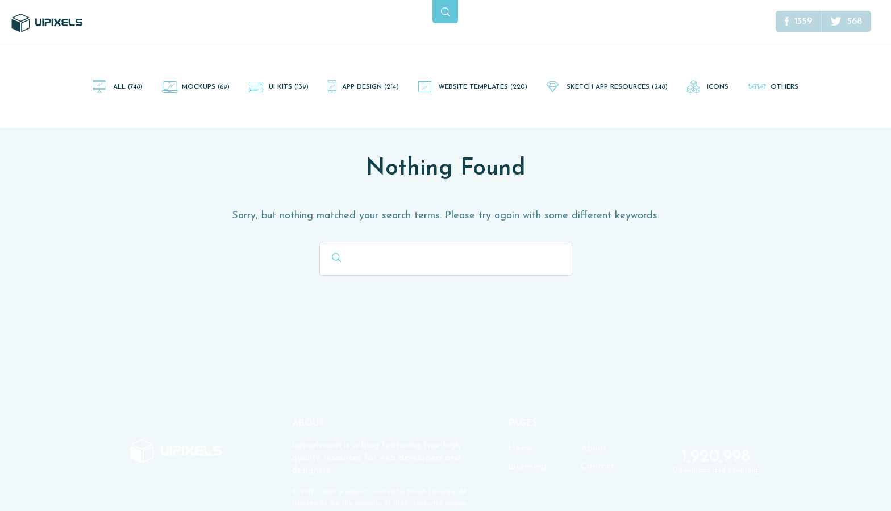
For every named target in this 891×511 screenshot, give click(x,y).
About (594, 448)
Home (520, 448)
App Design (370, 87)
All (128, 87)
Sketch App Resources (617, 87)
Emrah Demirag (431, 491)
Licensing (527, 466)
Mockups (206, 87)
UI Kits (289, 87)
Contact (597, 466)
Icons (717, 87)
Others (784, 87)
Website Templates (482, 87)
